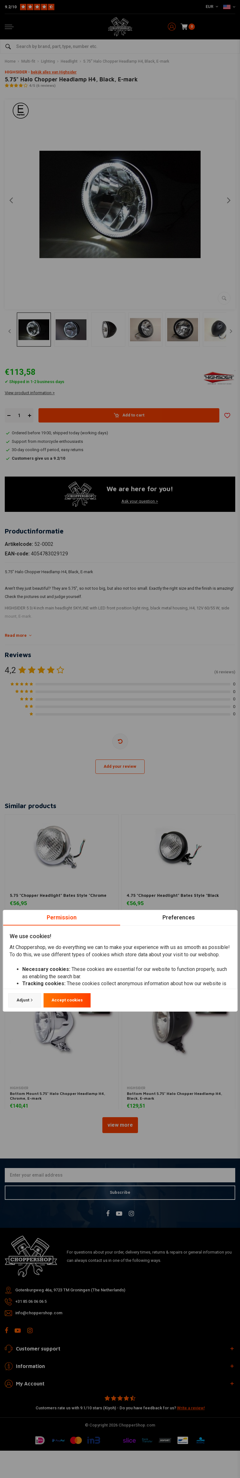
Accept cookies (66, 1000)
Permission (61, 917)
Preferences (178, 917)
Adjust (24, 1000)
